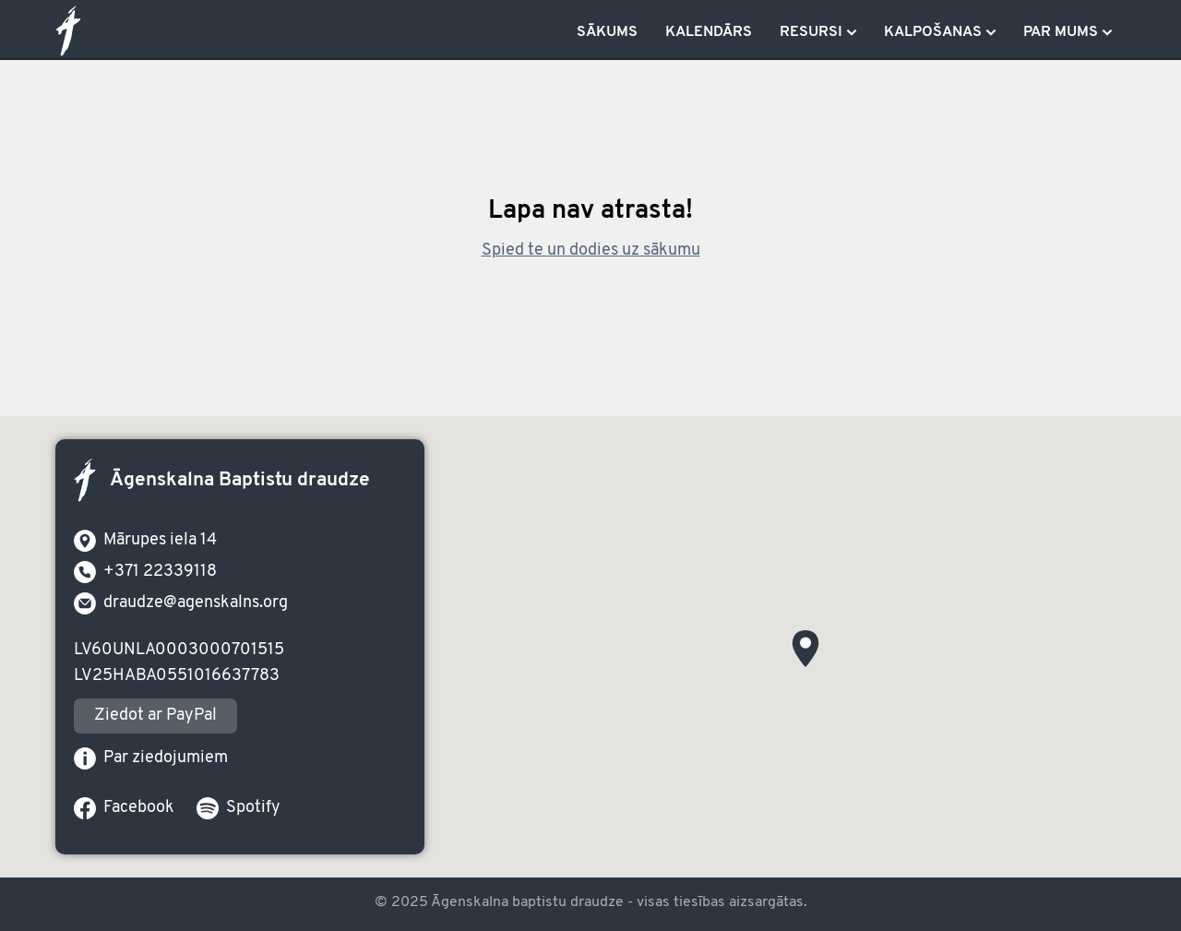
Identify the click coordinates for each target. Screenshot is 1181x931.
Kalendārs (708, 32)
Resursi (811, 32)
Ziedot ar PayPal (155, 715)
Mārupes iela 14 (145, 541)
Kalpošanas (933, 32)
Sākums (607, 32)
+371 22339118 (145, 572)
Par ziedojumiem (151, 758)
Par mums (1060, 32)
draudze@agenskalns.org (181, 603)
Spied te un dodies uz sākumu (591, 251)
